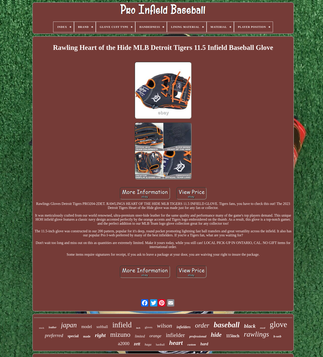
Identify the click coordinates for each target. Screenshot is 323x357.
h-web (277, 336)
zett (137, 343)
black (249, 326)
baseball (227, 325)
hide (216, 334)
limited (140, 336)
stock (41, 327)
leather (53, 327)
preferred (54, 335)
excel (262, 327)
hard (204, 344)
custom (191, 344)
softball (102, 327)
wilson (164, 325)
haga (148, 344)
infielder (175, 335)
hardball (160, 344)
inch (138, 328)
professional (197, 336)
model (86, 326)
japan (69, 325)
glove (278, 324)
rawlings (256, 334)
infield (122, 325)
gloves (148, 327)
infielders (183, 327)
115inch (232, 336)
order (202, 325)
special (73, 336)
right (100, 335)
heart (176, 342)
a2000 (123, 343)
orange (155, 335)
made (87, 336)
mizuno (120, 334)
